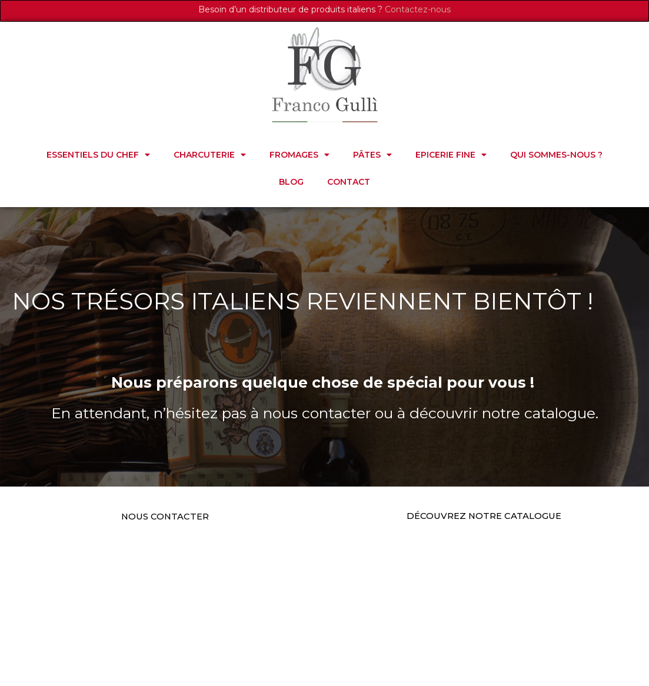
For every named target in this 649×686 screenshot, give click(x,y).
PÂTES (372, 155)
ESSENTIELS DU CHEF (98, 155)
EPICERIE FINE (451, 155)
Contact (348, 182)
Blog (291, 182)
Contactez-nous (418, 9)
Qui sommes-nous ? (556, 154)
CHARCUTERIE (210, 155)
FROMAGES (299, 155)
